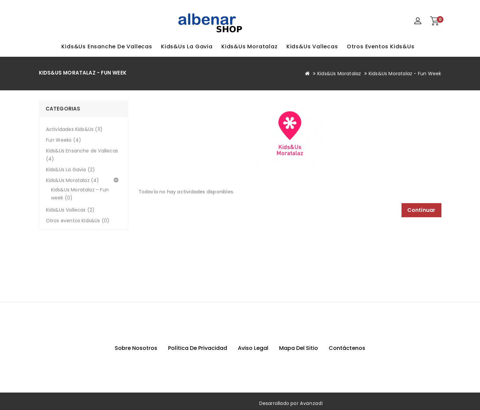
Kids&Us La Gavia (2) (70, 169)
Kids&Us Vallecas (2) (70, 210)
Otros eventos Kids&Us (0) (78, 220)
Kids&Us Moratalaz (249, 46)
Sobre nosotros (136, 348)
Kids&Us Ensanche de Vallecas (106, 46)
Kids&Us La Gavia (187, 46)
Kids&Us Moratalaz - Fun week (405, 73)
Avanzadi (311, 403)
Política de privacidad (197, 348)
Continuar (421, 210)
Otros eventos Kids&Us (381, 46)
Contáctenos (347, 348)
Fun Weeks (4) (64, 140)
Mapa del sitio (298, 348)
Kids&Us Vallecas (312, 46)
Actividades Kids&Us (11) (74, 129)
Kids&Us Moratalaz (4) (72, 180)
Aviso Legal (253, 348)
